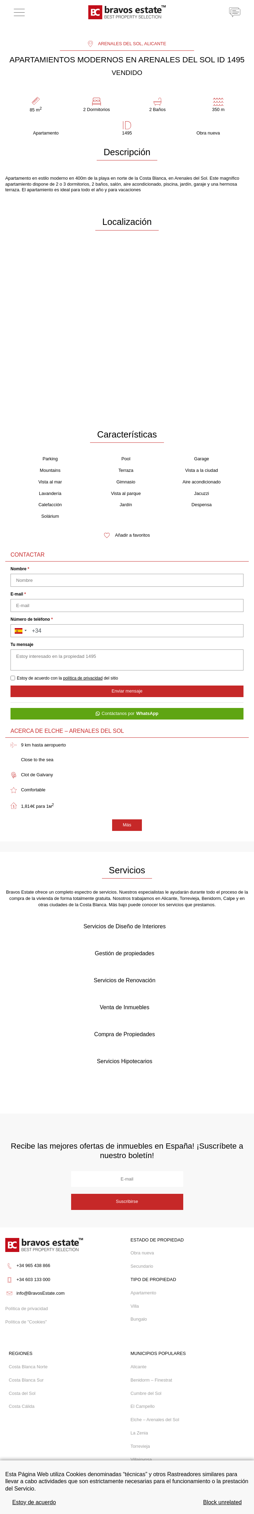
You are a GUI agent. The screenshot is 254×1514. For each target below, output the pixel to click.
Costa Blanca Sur (26, 1380)
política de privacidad (83, 678)
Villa (135, 1306)
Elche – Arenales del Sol (155, 1419)
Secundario (142, 1266)
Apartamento (143, 1292)
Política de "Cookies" (26, 1322)
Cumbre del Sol (146, 1393)
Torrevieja (140, 1446)
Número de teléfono (32, 619)
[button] (20, 630)
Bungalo (139, 1319)
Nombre (20, 569)
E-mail (18, 594)
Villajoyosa (141, 1459)
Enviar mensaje (126, 691)
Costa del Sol (22, 1393)
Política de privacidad (26, 1309)
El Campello (143, 1406)
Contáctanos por (127, 713)
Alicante (139, 1366)
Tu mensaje (22, 644)
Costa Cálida (21, 1406)
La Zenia (139, 1433)
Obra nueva (142, 1252)
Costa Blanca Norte (28, 1366)
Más (127, 824)
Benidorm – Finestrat (151, 1380)
